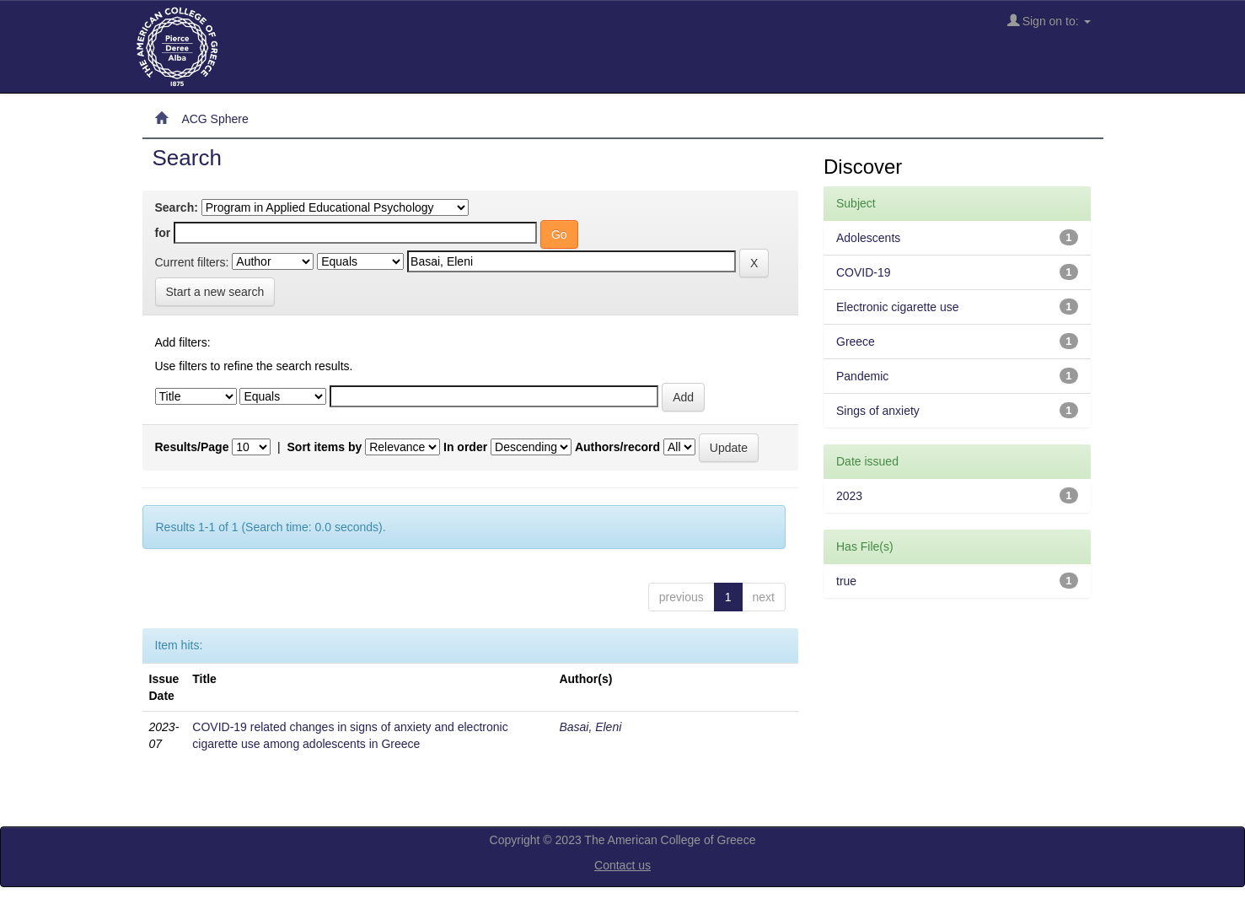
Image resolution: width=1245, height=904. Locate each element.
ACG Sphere (214, 119)
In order (465, 447)
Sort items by (324, 447)
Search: (176, 207)
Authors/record (617, 447)
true (846, 581)
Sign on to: (1049, 20)
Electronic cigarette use (897, 307)
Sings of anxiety (878, 410)
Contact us (622, 865)
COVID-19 (863, 272)
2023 (849, 496)
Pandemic (862, 376)
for (163, 232)
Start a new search (215, 292)
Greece (855, 341)
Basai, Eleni (590, 727)
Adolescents (868, 238)
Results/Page (192, 447)
